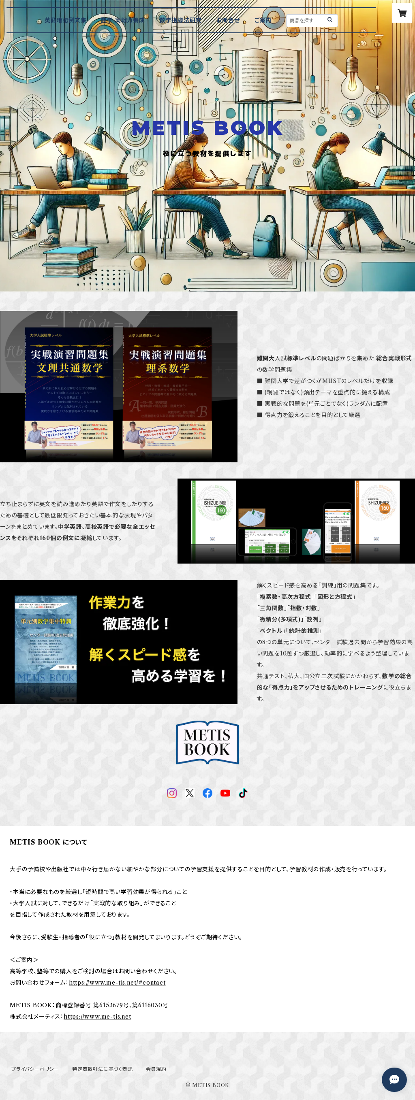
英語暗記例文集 (66, 20)
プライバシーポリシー (35, 1069)
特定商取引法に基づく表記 (102, 1069)
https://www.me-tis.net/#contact (117, 982)
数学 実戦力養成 (123, 20)
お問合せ (228, 20)
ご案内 (263, 20)
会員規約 (156, 1069)
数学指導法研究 (181, 20)
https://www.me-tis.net (97, 1016)
